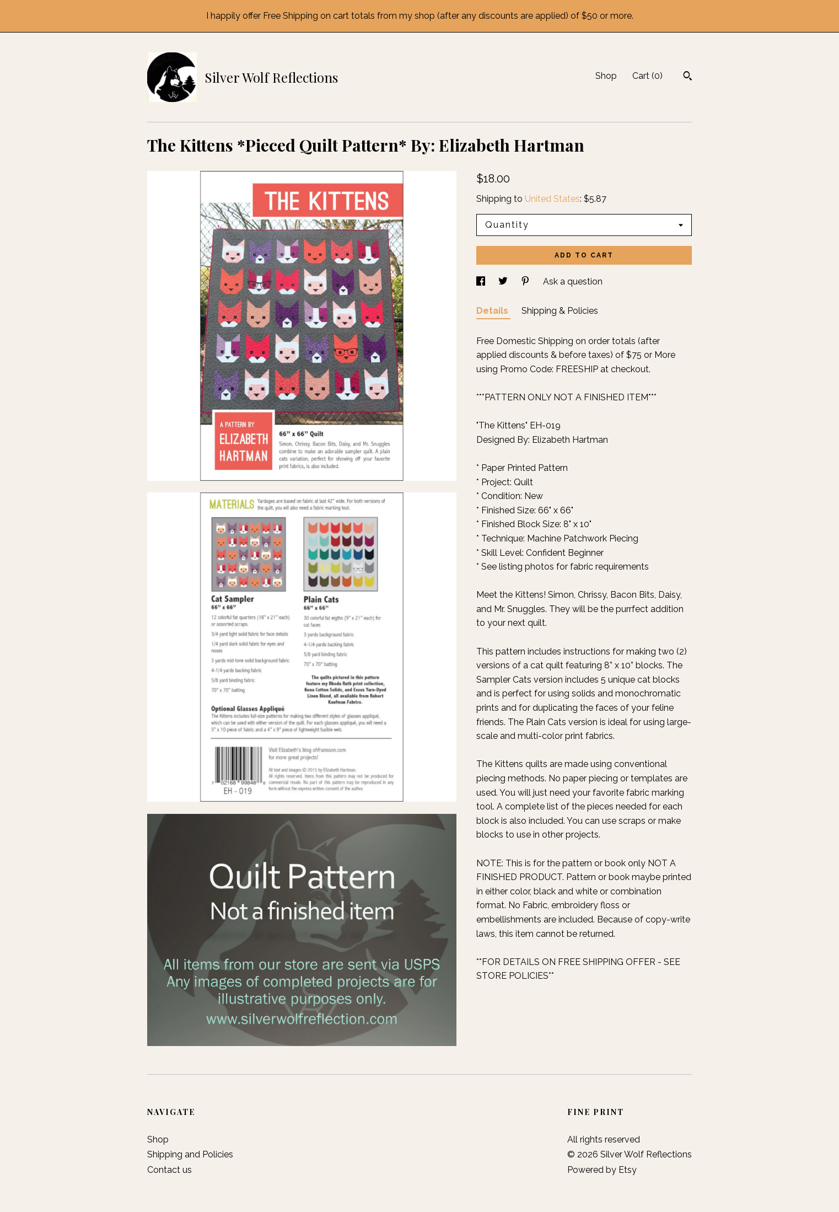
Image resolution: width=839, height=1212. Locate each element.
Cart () (647, 76)
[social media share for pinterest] (526, 281)
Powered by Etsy (602, 1170)
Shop (606, 76)
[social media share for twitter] (504, 281)
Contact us (169, 1170)
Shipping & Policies (559, 310)
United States (552, 199)
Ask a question (573, 281)
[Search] (688, 77)
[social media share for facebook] (481, 281)
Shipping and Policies (190, 1154)
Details (493, 310)
